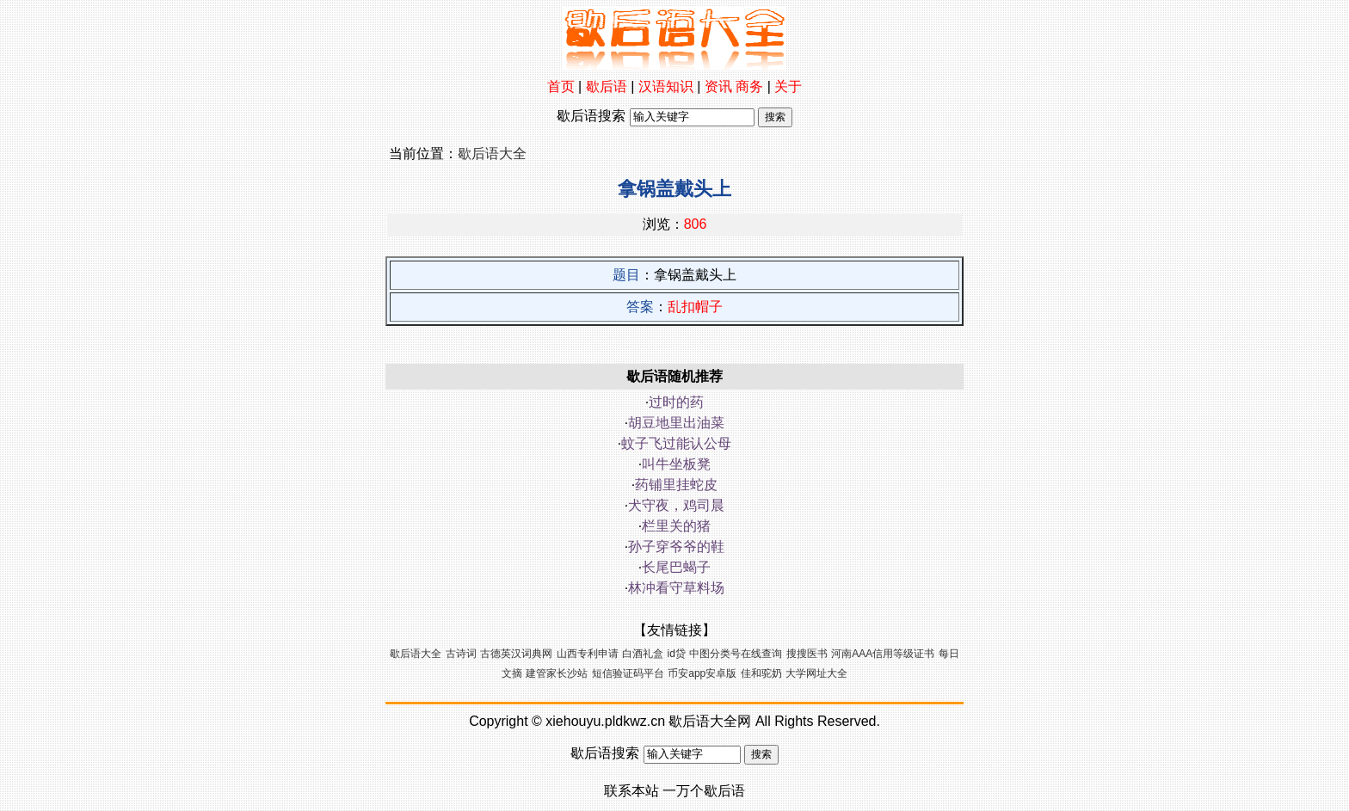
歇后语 (606, 86)
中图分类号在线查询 (735, 654)
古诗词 (461, 654)
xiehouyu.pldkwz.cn (605, 721)
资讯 (718, 86)
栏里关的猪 (676, 526)
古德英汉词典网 (516, 654)
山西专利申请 (588, 654)
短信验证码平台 (628, 673)
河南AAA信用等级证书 (882, 654)
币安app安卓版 (702, 673)
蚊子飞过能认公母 (676, 443)
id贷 (677, 654)
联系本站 (631, 790)
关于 (788, 86)
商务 (749, 86)
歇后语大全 (492, 153)
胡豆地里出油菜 (676, 422)
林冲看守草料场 (676, 588)
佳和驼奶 (761, 673)
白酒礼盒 (642, 654)
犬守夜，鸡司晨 (676, 505)
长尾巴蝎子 (676, 567)
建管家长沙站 (557, 673)
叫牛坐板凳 (676, 464)
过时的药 (676, 402)
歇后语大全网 (709, 721)
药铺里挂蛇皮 (676, 484)
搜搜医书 (807, 654)
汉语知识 (665, 86)
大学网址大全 (816, 673)
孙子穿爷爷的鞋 (676, 546)
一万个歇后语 (703, 790)
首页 (561, 86)
